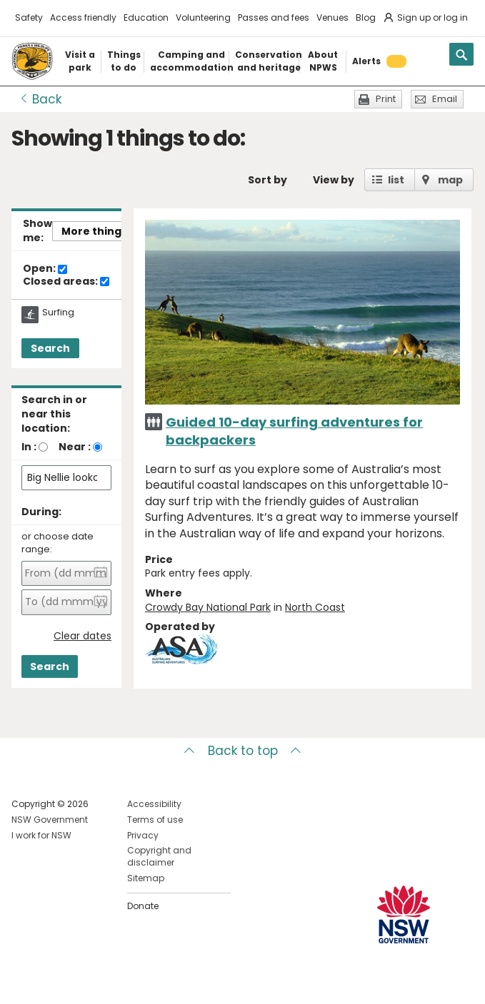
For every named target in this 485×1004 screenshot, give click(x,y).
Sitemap (145, 878)
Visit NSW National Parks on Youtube (86, 981)
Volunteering (203, 17)
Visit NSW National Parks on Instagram (55, 981)
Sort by (267, 180)
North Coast (315, 607)
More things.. (97, 231)
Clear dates (82, 636)
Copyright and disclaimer (159, 856)
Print (386, 99)
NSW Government (49, 819)
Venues (332, 17)
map (450, 180)
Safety (29, 17)
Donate (143, 906)
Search (50, 348)
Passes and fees (273, 17)
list (396, 180)
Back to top (243, 750)
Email (444, 99)
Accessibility (154, 804)
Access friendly (83, 17)
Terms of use (155, 819)
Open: (45, 269)
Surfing (58, 312)
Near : (75, 447)
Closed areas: (66, 281)
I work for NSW (41, 835)
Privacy (143, 835)
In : (28, 447)
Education (146, 17)
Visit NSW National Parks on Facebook (24, 981)
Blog (366, 17)
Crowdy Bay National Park (208, 607)
